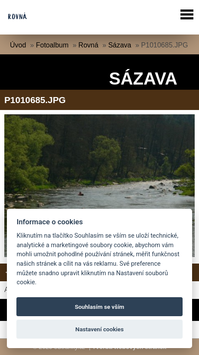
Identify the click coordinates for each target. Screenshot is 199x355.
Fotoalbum (52, 45)
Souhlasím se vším (99, 306)
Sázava (119, 45)
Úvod (18, 45)
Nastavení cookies (100, 329)
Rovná (88, 45)
